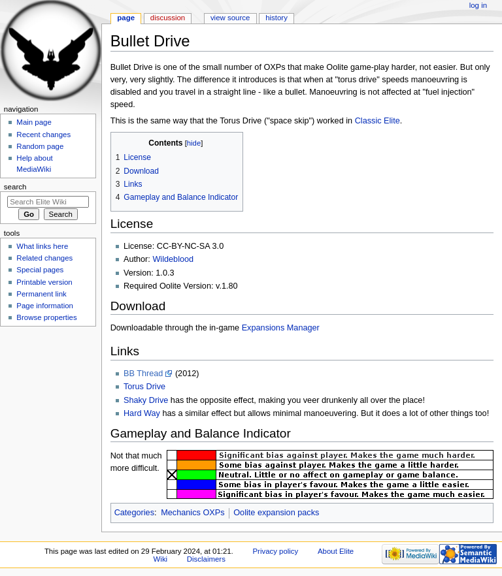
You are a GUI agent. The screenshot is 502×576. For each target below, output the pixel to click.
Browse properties (46, 317)
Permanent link (41, 294)
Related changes (44, 258)
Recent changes (43, 134)
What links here (42, 246)
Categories (134, 512)
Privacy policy (275, 551)
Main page (34, 122)
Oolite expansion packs (276, 512)
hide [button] (194, 143)
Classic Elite (377, 120)
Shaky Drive (146, 400)
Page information (44, 306)
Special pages (39, 270)
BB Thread (143, 373)
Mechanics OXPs (192, 512)
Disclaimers (206, 559)
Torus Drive (144, 386)
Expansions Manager (281, 327)
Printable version (44, 282)
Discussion (167, 18)
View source (230, 18)
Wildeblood (172, 259)
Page (126, 18)
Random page (39, 146)
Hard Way (142, 413)
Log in (478, 5)
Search (15, 187)
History (276, 18)
